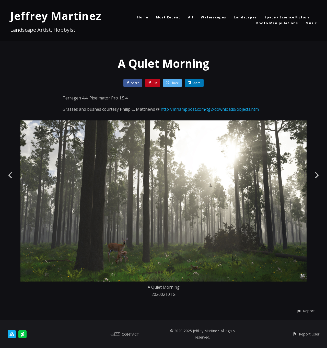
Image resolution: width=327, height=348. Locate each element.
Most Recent (168, 17)
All (190, 17)
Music (311, 23)
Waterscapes (213, 17)
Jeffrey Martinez (55, 15)
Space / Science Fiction (286, 17)
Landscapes (245, 17)
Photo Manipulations (277, 23)
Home (142, 17)
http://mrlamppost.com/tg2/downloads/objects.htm (210, 109)
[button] (306, 311)
